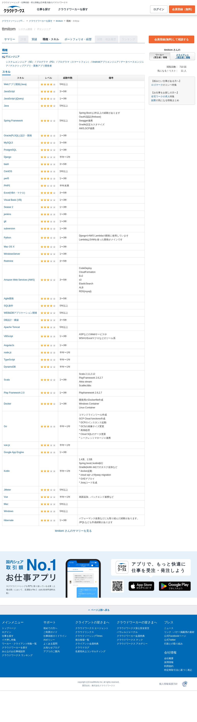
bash (6, 164)
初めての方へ (50, 628)
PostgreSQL (10, 149)
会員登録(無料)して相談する (171, 39)
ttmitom (59, 21)
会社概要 (168, 658)
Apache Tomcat (12, 327)
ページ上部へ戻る (98, 610)
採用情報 (168, 662)
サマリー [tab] (9, 39)
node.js (7, 352)
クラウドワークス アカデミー (132, 643)
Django (7, 157)
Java (6, 105)
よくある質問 (50, 643)
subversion (9, 228)
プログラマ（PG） (46, 62)
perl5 (6, 178)
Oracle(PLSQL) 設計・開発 (18, 135)
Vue (6, 497)
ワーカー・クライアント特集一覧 (19, 643)
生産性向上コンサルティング (90, 651)
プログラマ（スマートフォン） (74, 62)
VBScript (8, 336)
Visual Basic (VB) (13, 200)
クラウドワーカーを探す (73, 9)
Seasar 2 (8, 207)
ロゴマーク (157, 85)
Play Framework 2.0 (14, 392)
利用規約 (168, 666)
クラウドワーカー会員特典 (131, 636)
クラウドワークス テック (130, 639)
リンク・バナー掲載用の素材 (179, 632)
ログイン (158, 9)
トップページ (9, 628)
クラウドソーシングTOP (13, 21)
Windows (8, 511)
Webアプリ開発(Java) (15, 84)
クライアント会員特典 (86, 643)
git (5, 221)
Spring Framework (13, 120)
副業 (153, 100)
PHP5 (7, 185)
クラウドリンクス (84, 632)
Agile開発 (9, 298)
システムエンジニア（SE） (20, 62)
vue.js (7, 445)
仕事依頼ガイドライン (55, 636)
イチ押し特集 (9, 639)
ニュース (168, 628)
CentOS (8, 171)
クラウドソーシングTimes (88, 636)
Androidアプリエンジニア (105, 62)
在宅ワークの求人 (160, 96)
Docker (7, 403)
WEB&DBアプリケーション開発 (20, 313)
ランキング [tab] (128, 39)
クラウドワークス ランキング (17, 655)
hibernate (9, 520)
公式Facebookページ (175, 636)
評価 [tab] (23, 39)
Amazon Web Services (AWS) (19, 279)
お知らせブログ (51, 647)
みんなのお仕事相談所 (13, 651)
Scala (7, 379)
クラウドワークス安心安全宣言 (133, 628)
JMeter (7, 489)
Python (7, 237)
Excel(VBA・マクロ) (14, 192)
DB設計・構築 (11, 320)
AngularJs (9, 345)
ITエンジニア (44, 29)
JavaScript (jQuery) (14, 98)
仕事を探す (43, 9)
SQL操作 (8, 305)
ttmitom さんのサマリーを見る (73, 530)
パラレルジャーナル (127, 632)
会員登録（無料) (182, 9)
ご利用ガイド (50, 632)
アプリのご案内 (51, 651)
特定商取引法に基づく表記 (178, 670)
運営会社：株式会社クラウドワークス (98, 685)
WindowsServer (12, 254)
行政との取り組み (173, 643)
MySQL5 (8, 142)
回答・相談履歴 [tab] (106, 39)
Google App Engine (14, 452)
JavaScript (9, 91)
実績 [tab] (34, 39)
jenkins (7, 214)
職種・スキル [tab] (51, 39)
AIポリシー (49, 639)
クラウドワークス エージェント (91, 628)
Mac (6, 504)
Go (5, 426)
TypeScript (9, 359)
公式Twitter (170, 639)
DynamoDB (10, 366)
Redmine (8, 261)
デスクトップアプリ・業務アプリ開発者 (31, 65)
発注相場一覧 (82, 639)
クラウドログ (82, 647)
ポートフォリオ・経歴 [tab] (78, 39)
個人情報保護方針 (168, 684)
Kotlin (7, 471)
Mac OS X (9, 246)
